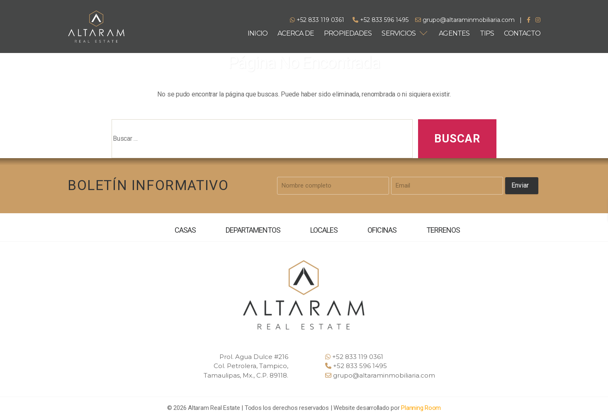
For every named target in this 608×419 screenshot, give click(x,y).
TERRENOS (443, 230)
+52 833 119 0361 (317, 20)
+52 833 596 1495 (381, 20)
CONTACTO (522, 33)
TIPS (487, 33)
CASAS (185, 230)
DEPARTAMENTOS (253, 230)
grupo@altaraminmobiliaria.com (465, 20)
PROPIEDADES (348, 33)
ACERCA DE (295, 33)
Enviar (520, 185)
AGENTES (454, 33)
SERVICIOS (399, 33)
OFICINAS (381, 230)
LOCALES (324, 230)
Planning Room (421, 408)
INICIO (258, 33)
